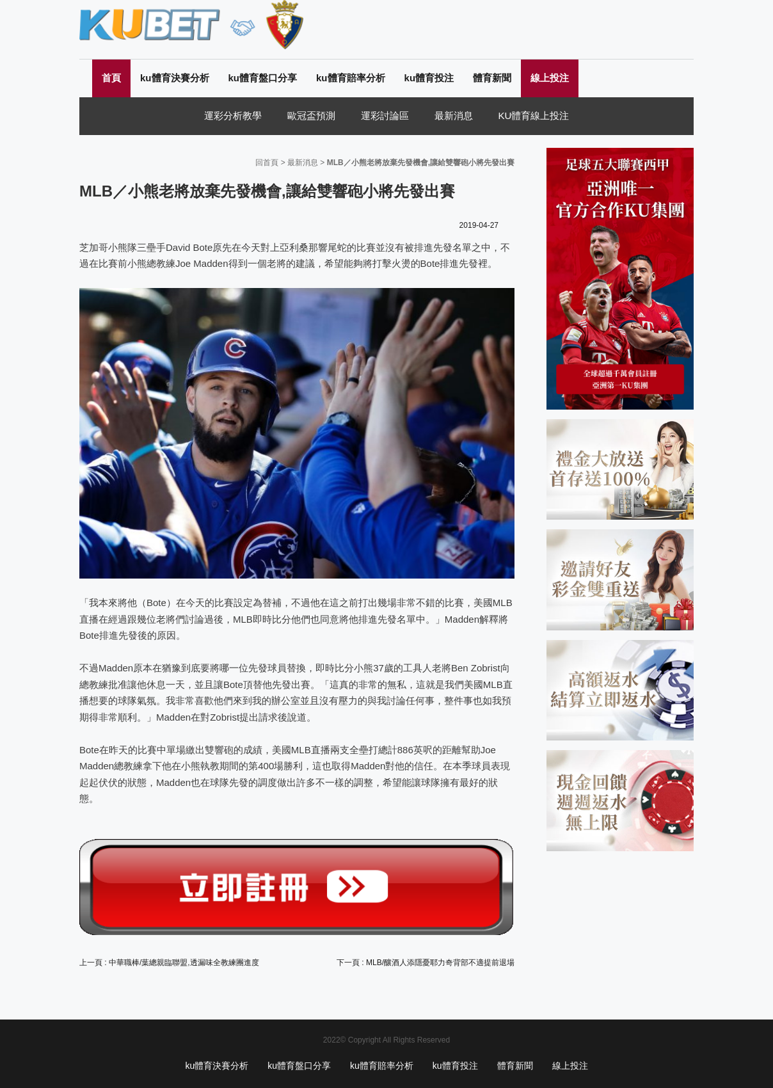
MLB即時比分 (262, 619)
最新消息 (453, 115)
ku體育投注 (429, 77)
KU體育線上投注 (534, 115)
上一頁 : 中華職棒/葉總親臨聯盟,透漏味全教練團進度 (169, 962)
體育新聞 (492, 77)
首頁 (111, 77)
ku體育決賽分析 (174, 77)
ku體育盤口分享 (263, 77)
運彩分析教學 (233, 115)
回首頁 (266, 162)
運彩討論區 (385, 115)
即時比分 (334, 667)
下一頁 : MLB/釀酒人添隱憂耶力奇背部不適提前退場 (425, 962)
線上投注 (549, 77)
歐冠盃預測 (311, 115)
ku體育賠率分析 (350, 77)
